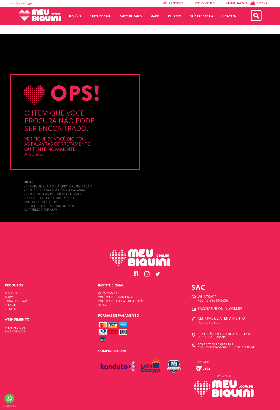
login (29, 3)
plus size (174, 16)
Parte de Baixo (130, 16)
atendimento (204, 3)
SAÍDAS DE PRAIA (16, 301)
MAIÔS (9, 297)
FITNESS (10, 309)
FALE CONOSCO (15, 331)
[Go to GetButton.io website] (9, 406)
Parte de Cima (100, 16)
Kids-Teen (229, 16)
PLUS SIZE (11, 305)
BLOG (102, 305)
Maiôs (154, 16)
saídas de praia (201, 16)
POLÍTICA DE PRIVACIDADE (115, 297)
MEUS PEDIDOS (15, 327)
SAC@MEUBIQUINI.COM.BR (220, 308)
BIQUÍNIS (11, 293)
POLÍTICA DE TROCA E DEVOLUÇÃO (121, 301)
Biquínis (75, 16)
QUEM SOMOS (107, 293)
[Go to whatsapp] (9, 398)
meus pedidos (172, 3)
